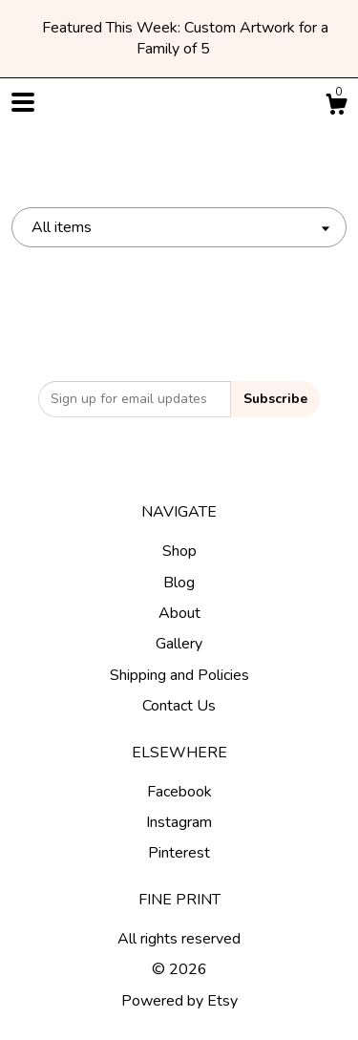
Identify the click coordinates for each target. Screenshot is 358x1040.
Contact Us (179, 705)
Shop (179, 551)
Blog (179, 582)
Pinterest (179, 852)
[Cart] (336, 107)
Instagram (179, 822)
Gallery (179, 643)
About (179, 613)
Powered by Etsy (179, 1000)
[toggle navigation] (22, 102)
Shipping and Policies (179, 675)
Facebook (179, 791)
